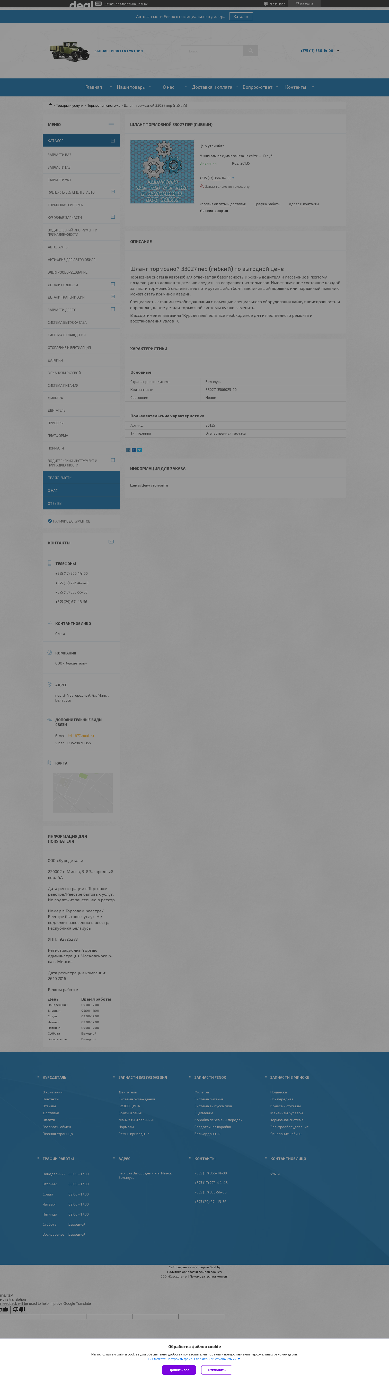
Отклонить (217, 1370)
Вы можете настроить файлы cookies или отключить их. (192, 1359)
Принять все (179, 1370)
